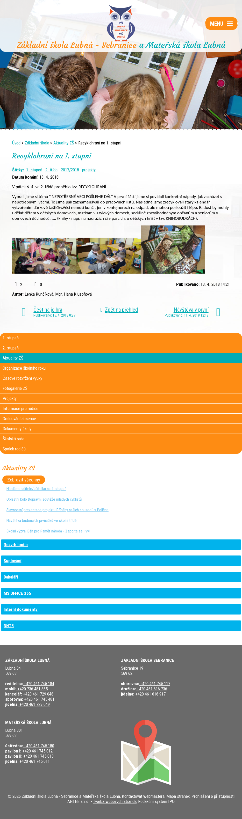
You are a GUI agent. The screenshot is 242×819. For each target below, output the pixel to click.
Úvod (16, 142)
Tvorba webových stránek (114, 801)
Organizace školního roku (24, 368)
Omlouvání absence (19, 418)
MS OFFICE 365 (17, 593)
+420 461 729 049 (34, 704)
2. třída (51, 169)
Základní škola (37, 142)
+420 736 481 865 (32, 688)
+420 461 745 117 (154, 683)
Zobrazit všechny (23, 479)
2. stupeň (11, 347)
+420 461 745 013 (38, 756)
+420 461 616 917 (150, 694)
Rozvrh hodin (16, 544)
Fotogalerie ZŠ (15, 388)
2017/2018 (70, 169)
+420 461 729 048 (37, 694)
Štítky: (18, 169)
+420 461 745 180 (38, 745)
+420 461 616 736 (151, 688)
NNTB (9, 625)
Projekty (10, 398)
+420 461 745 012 (37, 751)
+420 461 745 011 (34, 761)
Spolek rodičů (14, 448)
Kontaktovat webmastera (143, 796)
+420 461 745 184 (38, 683)
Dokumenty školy (17, 428)
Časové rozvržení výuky (22, 378)
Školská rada (13, 438)
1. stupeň (34, 169)
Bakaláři (11, 577)
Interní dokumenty (21, 609)
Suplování (12, 560)
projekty (89, 169)
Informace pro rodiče (20, 408)
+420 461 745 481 (38, 699)
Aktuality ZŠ (63, 142)
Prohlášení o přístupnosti (212, 796)
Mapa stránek (178, 796)
